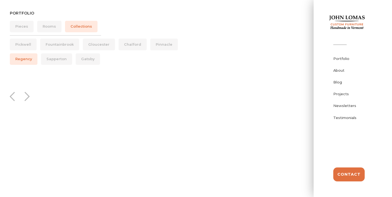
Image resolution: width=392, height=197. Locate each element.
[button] (14, 96)
